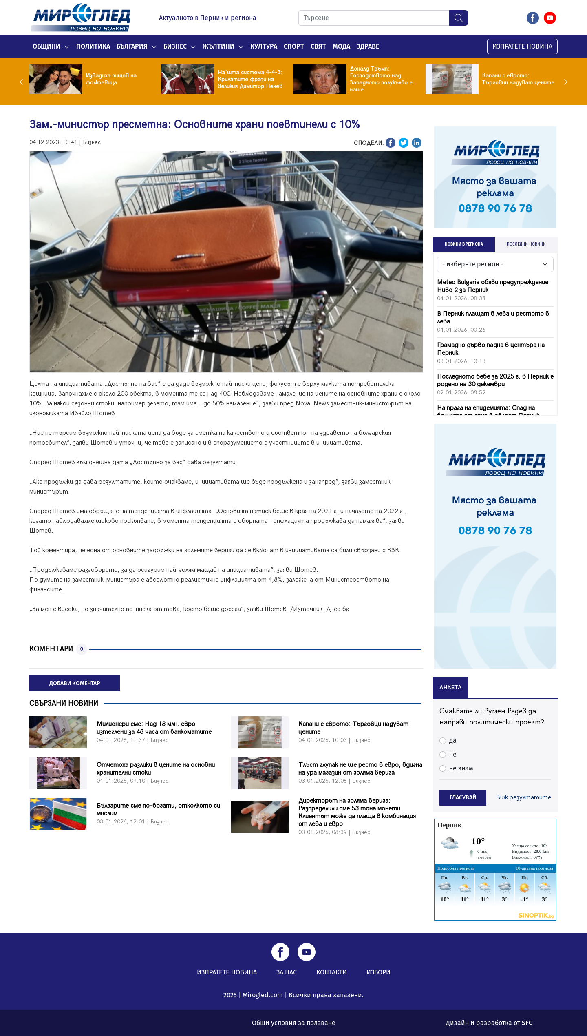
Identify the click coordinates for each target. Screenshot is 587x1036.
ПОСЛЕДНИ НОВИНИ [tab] (526, 244)
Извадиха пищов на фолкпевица (111, 79)
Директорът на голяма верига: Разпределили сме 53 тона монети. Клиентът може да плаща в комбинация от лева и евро (357, 812)
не (453, 754)
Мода (341, 46)
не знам (461, 768)
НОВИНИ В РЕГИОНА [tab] (464, 244)
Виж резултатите (523, 797)
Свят (318, 46)
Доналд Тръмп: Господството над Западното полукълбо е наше (381, 79)
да (453, 740)
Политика (93, 46)
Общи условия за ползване (293, 1023)
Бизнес (175, 46)
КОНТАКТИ (331, 972)
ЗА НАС (286, 972)
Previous (23, 81)
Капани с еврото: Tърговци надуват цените (518, 79)
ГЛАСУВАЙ (463, 797)
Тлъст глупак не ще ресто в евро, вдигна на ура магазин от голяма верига (360, 769)
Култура (263, 46)
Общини (46, 46)
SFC (527, 1023)
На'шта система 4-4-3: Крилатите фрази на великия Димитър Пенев (250, 79)
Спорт (294, 46)
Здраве (368, 46)
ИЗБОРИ (378, 972)
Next (564, 81)
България (132, 46)
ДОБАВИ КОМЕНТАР (74, 683)
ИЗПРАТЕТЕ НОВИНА (522, 46)
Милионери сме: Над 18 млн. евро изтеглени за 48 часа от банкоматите (154, 728)
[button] (66, 46)
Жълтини (218, 46)
